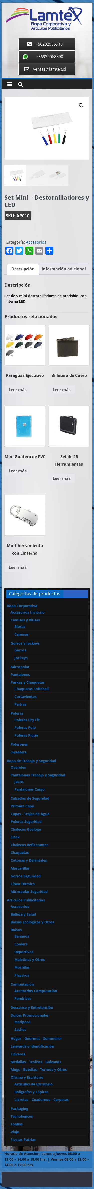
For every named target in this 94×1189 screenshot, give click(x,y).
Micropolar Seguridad (29, 891)
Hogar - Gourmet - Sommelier (36, 1038)
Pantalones (20, 674)
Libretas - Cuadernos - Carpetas (41, 1099)
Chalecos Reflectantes (29, 844)
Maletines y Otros (29, 959)
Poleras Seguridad (26, 821)
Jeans (19, 781)
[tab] (23, 269)
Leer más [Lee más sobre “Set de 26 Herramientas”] (62, 478)
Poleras (17, 713)
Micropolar (20, 666)
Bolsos (16, 929)
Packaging (19, 1108)
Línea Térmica (23, 883)
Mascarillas (20, 868)
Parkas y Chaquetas (28, 682)
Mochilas (22, 967)
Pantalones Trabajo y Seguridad (38, 775)
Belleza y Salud (23, 914)
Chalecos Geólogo (26, 829)
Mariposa (22, 1021)
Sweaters (18, 752)
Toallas (17, 1124)
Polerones (19, 744)
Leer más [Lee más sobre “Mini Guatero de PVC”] (18, 471)
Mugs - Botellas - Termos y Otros (39, 1069)
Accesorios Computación (35, 990)
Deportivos (23, 951)
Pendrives (22, 998)
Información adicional (64, 269)
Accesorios (36, 242)
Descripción (23, 269)
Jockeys (21, 657)
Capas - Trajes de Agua (30, 813)
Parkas (20, 704)
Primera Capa (22, 806)
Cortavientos (25, 696)
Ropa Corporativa (22, 605)
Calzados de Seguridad (30, 798)
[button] (81, 105)
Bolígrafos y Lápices (31, 1091)
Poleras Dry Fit (27, 719)
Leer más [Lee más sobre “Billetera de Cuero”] (62, 389)
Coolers (20, 944)
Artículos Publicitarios (26, 900)
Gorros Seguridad (26, 876)
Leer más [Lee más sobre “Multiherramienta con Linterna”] (18, 567)
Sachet (20, 1029)
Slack (15, 837)
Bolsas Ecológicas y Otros (32, 922)
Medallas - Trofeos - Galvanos (36, 1061)
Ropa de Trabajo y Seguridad (31, 760)
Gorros (20, 649)
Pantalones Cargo (29, 789)
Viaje (15, 1131)
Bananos (21, 936)
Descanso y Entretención (32, 1007)
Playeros (21, 975)
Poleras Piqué (26, 735)
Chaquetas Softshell (31, 688)
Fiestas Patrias (23, 1139)
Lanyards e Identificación (32, 1046)
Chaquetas (20, 852)
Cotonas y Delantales (29, 860)
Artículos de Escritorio (33, 1084)
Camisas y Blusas (25, 620)
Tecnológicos (22, 1116)
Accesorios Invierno (28, 612)
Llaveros (18, 1054)
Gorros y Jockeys (25, 643)
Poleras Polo (25, 727)
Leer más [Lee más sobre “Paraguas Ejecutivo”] (18, 389)
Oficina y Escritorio (27, 1077)
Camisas (21, 634)
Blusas (19, 626)
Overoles (18, 767)
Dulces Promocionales (30, 1015)
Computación (22, 984)
